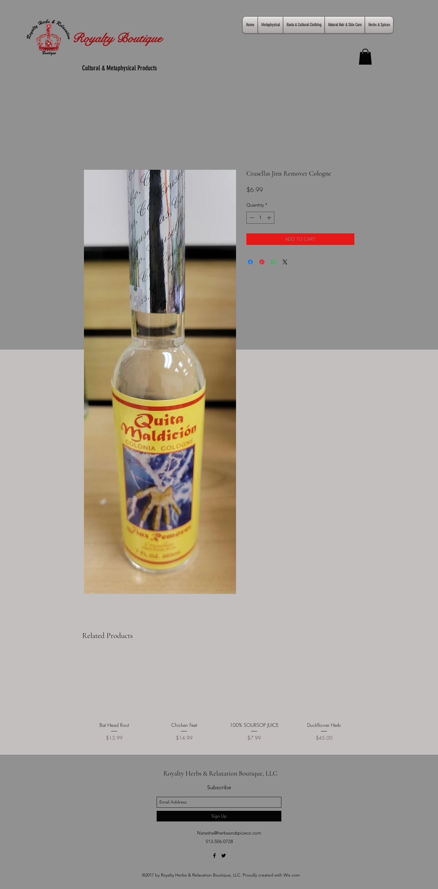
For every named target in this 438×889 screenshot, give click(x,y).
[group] (219, 701)
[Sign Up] (219, 816)
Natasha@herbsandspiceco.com (229, 833)
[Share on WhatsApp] (273, 262)
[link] (365, 57)
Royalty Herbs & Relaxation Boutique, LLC (220, 773)
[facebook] (214, 855)
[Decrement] (251, 217)
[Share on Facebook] (250, 262)
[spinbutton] (260, 217)
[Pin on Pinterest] (262, 262)
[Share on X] (285, 262)
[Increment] (270, 217)
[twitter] (224, 855)
